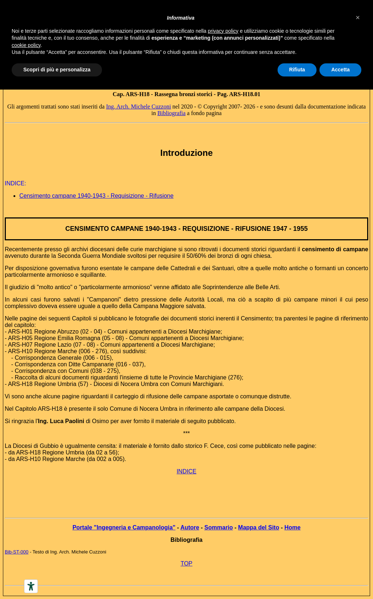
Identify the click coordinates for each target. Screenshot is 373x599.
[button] (358, 17)
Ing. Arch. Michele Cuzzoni (138, 106)
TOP (187, 563)
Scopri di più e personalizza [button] (56, 69)
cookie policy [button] (26, 45)
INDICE (186, 471)
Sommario (218, 527)
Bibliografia (171, 113)
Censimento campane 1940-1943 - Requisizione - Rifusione (96, 196)
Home (292, 527)
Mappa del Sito (258, 527)
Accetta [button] (340, 69)
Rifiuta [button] (297, 69)
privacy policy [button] (223, 31)
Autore (189, 527)
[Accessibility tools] (31, 586)
